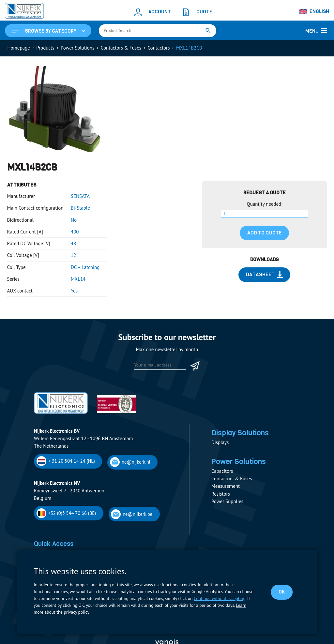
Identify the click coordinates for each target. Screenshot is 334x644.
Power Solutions (77, 48)
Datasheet (264, 274)
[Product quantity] (264, 214)
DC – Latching (85, 267)
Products (45, 48)
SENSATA (80, 196)
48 (73, 243)
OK (282, 592)
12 (73, 255)
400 (75, 232)
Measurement (225, 486)
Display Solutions (240, 433)
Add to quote (264, 233)
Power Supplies (227, 501)
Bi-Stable (80, 208)
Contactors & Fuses (121, 48)
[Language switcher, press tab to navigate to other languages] (314, 12)
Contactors (159, 48)
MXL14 (78, 279)
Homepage (19, 48)
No (74, 220)
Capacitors (222, 471)
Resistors (220, 494)
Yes (74, 291)
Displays (220, 442)
